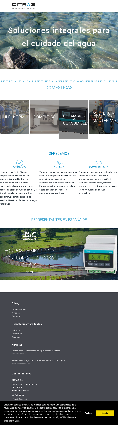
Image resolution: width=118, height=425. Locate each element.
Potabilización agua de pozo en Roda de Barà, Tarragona (38, 360)
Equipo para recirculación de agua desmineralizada (36, 351)
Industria (16, 330)
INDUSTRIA (14, 117)
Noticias (16, 313)
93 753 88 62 (18, 395)
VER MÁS (29, 272)
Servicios (16, 337)
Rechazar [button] (89, 413)
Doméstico (17, 334)
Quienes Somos (19, 309)
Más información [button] (11, 421)
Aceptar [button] (105, 413)
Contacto (16, 316)
